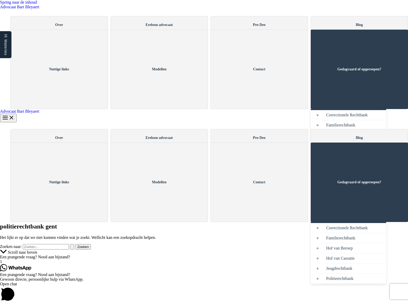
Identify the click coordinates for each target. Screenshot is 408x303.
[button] (204, 257)
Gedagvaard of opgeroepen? (359, 69)
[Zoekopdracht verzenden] (72, 247)
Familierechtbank (340, 125)
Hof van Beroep (339, 248)
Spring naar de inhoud (18, 2)
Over (59, 25)
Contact (259, 69)
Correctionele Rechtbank (347, 115)
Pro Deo (259, 25)
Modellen (159, 69)
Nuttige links (59, 69)
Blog (359, 25)
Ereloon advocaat (159, 25)
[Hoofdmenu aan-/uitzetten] (8, 118)
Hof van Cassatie (340, 258)
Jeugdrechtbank (339, 268)
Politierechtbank (340, 278)
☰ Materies (6, 45)
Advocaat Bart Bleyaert (19, 7)
